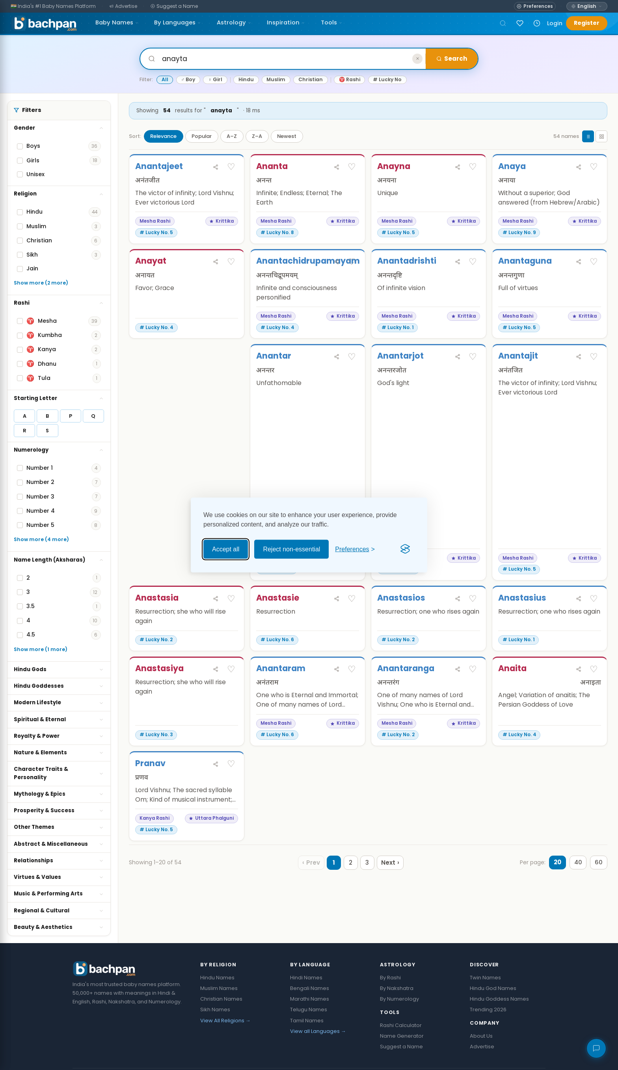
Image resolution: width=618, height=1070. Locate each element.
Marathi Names (309, 999)
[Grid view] (601, 136)
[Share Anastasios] (457, 629)
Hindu (246, 79)
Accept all (225, 548)
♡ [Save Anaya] (594, 166)
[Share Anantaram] (336, 699)
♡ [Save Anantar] (352, 357)
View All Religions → (225, 1020)
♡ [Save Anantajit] (594, 357)
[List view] (588, 136)
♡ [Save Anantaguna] (594, 262)
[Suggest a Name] (174, 6)
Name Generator (402, 1036)
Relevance (163, 136)
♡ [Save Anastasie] (352, 628)
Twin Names (485, 977)
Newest (286, 136)
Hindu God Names (493, 988)
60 (598, 893)
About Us (481, 1036)
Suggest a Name (401, 1046)
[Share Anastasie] (336, 629)
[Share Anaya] (578, 167)
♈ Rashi (349, 79)
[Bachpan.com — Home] (44, 23)
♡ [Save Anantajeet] (231, 166)
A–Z (232, 136)
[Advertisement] (186, 481)
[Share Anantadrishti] (457, 262)
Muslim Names (219, 988)
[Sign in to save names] (520, 23)
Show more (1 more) (40, 649)
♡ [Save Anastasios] (473, 628)
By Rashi (390, 977)
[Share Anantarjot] (457, 357)
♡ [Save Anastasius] (594, 628)
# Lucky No (387, 79)
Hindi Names (306, 977)
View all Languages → (318, 1031)
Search (451, 58)
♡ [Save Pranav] (231, 794)
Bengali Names (309, 988)
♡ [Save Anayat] (231, 262)
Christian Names (221, 999)
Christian (310, 79)
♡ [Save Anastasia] (231, 628)
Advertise (482, 1046)
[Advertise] (123, 6)
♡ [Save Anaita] (594, 699)
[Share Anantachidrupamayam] (336, 262)
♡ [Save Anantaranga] (473, 699)
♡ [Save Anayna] (473, 166)
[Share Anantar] (336, 357)
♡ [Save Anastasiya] (231, 699)
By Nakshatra (396, 988)
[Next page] (390, 893)
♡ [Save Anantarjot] (473, 357)
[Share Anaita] (578, 699)
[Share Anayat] (215, 262)
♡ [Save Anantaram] (352, 699)
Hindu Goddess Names (499, 999)
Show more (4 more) (41, 539)
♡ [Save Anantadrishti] (473, 262)
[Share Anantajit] (578, 357)
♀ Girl (215, 79)
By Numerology (399, 999)
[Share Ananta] (336, 167)
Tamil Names (307, 1020)
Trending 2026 (488, 1009)
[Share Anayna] (457, 167)
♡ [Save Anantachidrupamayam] (352, 262)
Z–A (257, 136)
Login (554, 23)
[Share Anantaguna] (578, 262)
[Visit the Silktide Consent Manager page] (405, 549)
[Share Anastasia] (215, 629)
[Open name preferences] (535, 6)
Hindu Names (217, 977)
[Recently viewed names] (537, 23)
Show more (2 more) (41, 282)
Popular (202, 136)
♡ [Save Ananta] (352, 166)
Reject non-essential (291, 548)
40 (577, 893)
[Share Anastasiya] (215, 699)
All (165, 79)
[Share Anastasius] (578, 629)
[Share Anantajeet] (215, 167)
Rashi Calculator (401, 1025)
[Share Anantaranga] (457, 699)
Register (586, 23)
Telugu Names (308, 1009)
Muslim (275, 79)
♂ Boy (188, 79)
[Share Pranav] (215, 794)
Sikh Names (215, 1009)
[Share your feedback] (596, 1048)
